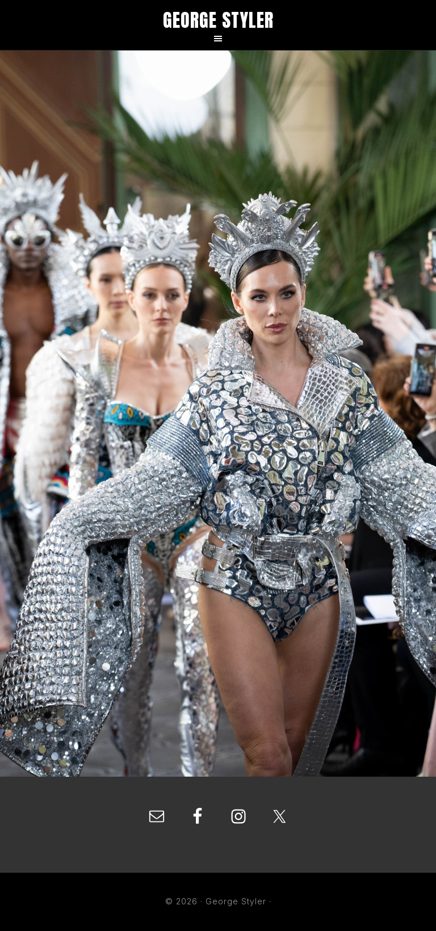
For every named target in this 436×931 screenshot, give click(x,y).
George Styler (218, 20)
